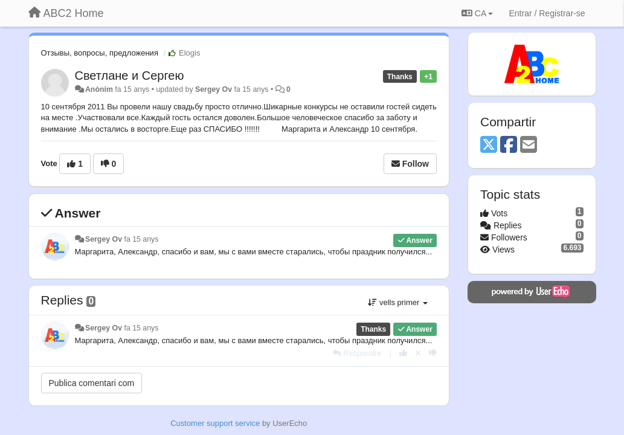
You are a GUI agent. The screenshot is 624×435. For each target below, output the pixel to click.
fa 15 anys (141, 239)
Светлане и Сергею (129, 75)
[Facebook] (508, 145)
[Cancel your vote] (418, 353)
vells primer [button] (398, 302)
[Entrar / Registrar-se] (547, 13)
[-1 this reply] (433, 353)
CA (477, 13)
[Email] (528, 145)
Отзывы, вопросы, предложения (99, 52)
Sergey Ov (213, 89)
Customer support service (215, 423)
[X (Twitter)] (488, 145)
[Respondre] (357, 353)
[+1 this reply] (403, 353)
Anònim (99, 89)
